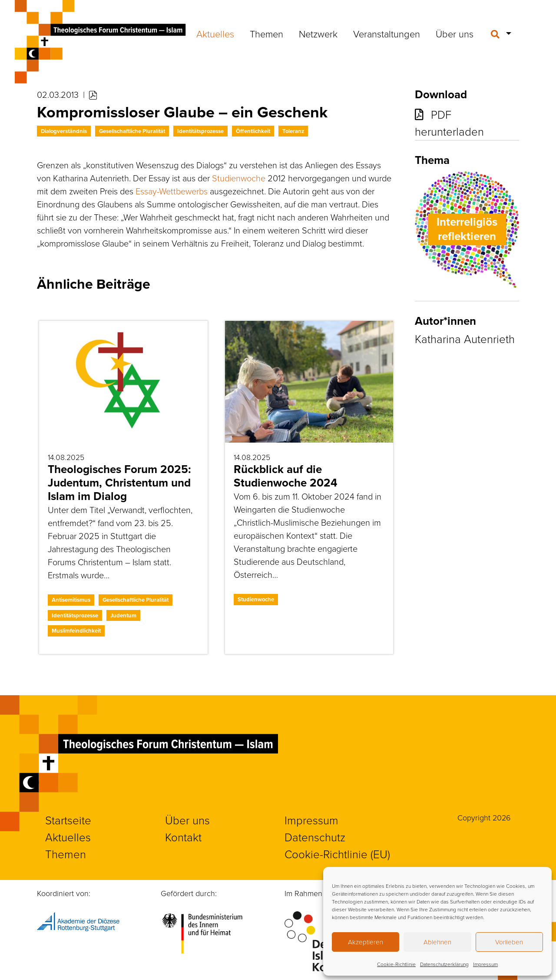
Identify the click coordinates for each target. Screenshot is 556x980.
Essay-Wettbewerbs (172, 191)
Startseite (68, 820)
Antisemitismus (71, 600)
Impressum (485, 964)
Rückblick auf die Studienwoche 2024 (286, 476)
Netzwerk (318, 33)
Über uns (454, 33)
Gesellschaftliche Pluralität (132, 131)
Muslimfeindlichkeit (76, 631)
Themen (266, 33)
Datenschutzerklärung (444, 964)
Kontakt (183, 837)
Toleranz (293, 131)
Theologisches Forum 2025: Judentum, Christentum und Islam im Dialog (119, 482)
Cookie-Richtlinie (396, 964)
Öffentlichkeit (253, 131)
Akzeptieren (365, 942)
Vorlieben (509, 942)
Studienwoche (238, 178)
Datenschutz (315, 837)
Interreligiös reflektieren (467, 229)
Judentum (123, 615)
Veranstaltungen (386, 33)
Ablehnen (437, 942)
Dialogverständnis (64, 131)
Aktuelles (215, 33)
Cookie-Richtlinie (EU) (337, 854)
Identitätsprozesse (200, 131)
